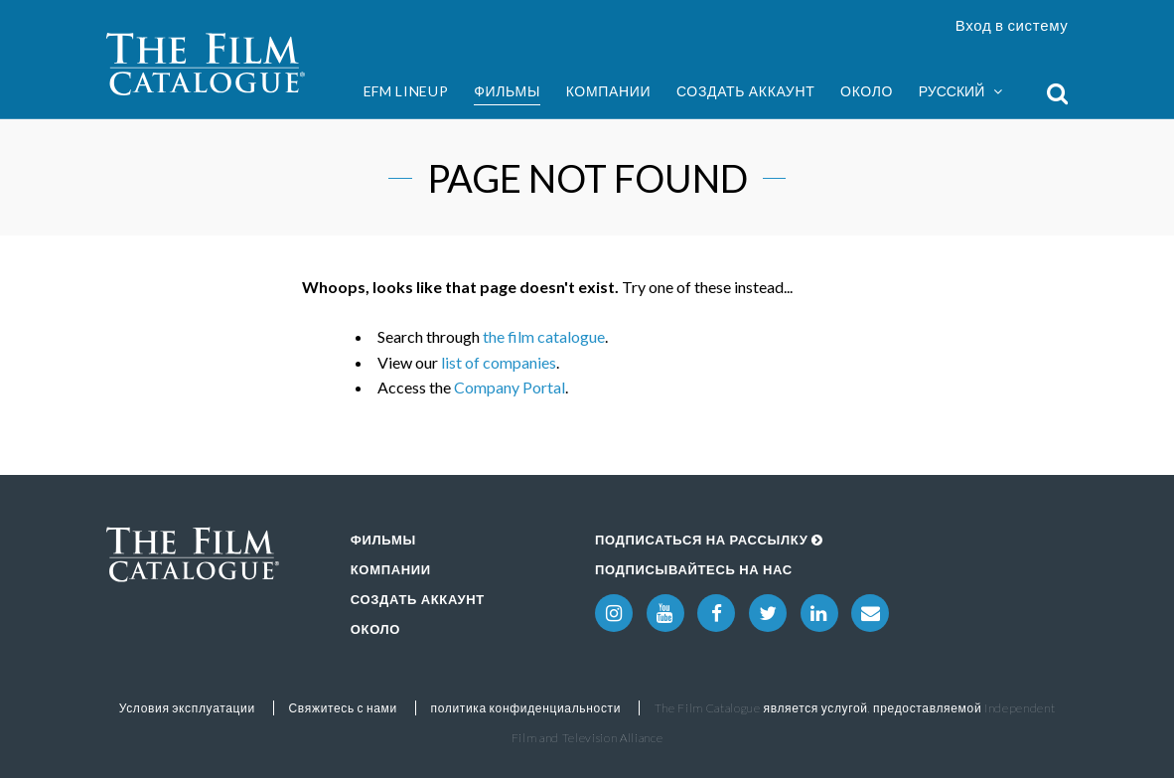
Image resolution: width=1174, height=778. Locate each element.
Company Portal (509, 387)
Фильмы (507, 90)
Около (866, 90)
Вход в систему (1012, 25)
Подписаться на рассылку (709, 539)
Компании (609, 90)
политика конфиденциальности (526, 707)
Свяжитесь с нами (343, 707)
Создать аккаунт (745, 90)
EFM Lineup (406, 90)
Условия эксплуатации (187, 707)
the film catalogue (544, 336)
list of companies (498, 362)
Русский (960, 91)
